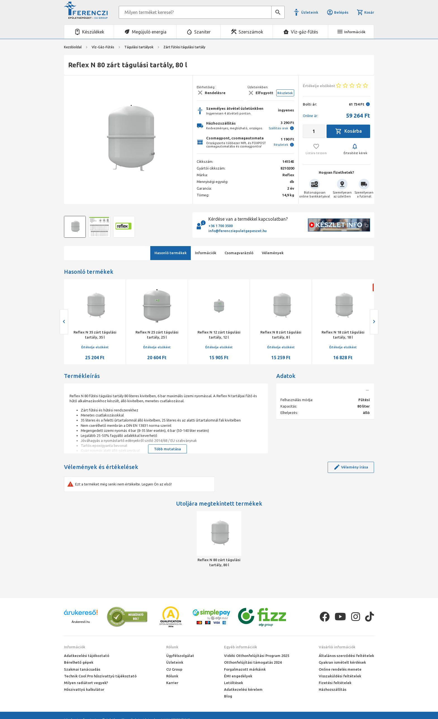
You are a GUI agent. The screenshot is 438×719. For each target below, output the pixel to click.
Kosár (365, 12)
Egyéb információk (240, 647)
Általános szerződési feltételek (346, 656)
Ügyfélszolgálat (180, 656)
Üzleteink (309, 12)
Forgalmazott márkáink (245, 669)
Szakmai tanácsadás (82, 669)
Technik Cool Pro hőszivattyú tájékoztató (100, 676)
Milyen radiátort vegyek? (86, 683)
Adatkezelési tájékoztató (86, 656)
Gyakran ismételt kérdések (342, 662)
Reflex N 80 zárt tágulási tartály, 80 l (219, 562)
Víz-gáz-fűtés (304, 31)
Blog (228, 696)
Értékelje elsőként (95, 347)
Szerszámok (251, 31)
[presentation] (64, 321)
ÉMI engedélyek (238, 676)
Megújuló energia (149, 31)
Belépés (337, 12)
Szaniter (202, 31)
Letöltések (233, 683)
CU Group (174, 669)
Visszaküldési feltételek (340, 676)
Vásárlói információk (337, 647)
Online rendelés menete (340, 669)
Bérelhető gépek (78, 662)
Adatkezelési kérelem (243, 689)
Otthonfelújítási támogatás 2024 (253, 662)
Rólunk (172, 647)
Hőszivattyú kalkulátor (84, 689)
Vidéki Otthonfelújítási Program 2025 (256, 656)
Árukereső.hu (81, 621)
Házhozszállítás (332, 689)
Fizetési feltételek (335, 683)
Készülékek (93, 31)
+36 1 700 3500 (220, 226)
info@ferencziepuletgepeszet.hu (237, 231)
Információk (74, 647)
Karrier (172, 683)
